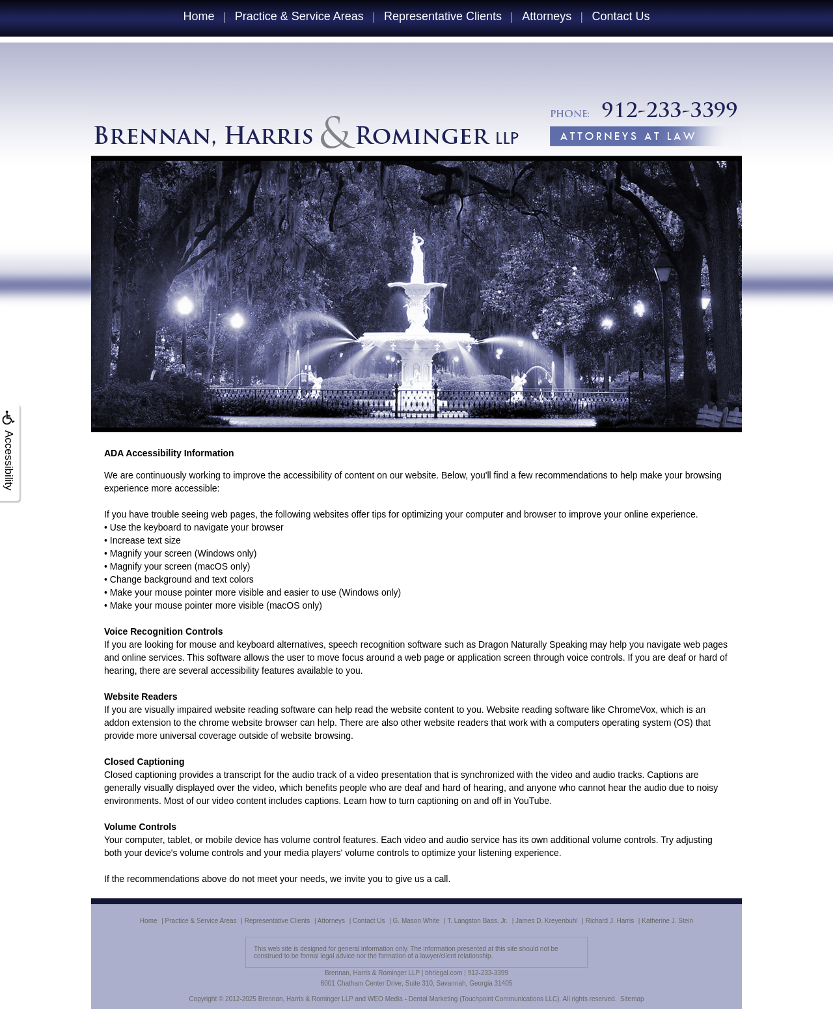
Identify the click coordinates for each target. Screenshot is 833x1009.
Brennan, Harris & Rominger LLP (305, 998)
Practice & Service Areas (299, 16)
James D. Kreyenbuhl (546, 920)
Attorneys (546, 16)
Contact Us (621, 16)
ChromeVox (631, 709)
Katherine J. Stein (667, 920)
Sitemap (632, 998)
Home (198, 16)
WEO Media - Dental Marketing (412, 998)
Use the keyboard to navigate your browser (197, 527)
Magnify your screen (151, 553)
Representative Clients (443, 16)
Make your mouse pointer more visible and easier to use (223, 592)
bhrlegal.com (443, 972)
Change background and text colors (182, 579)
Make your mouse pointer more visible (187, 605)
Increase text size (145, 540)
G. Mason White (416, 920)
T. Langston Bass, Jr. (477, 920)
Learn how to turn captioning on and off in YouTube (446, 800)
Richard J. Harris (610, 920)
